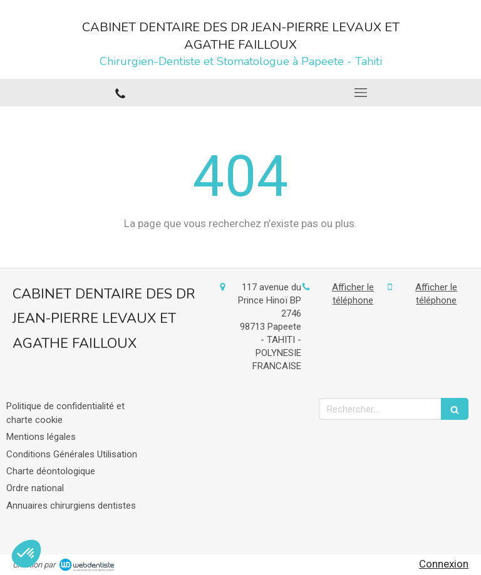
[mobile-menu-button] (360, 92)
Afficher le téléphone (353, 294)
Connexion (443, 563)
